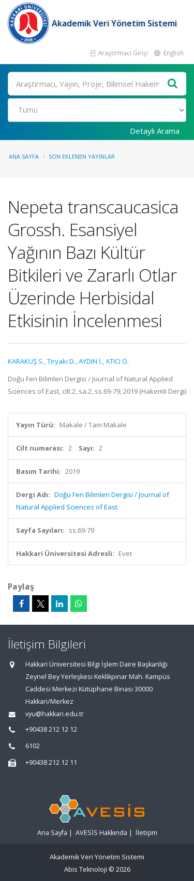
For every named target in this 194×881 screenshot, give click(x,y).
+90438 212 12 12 (51, 729)
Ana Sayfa (24, 156)
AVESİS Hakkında (101, 832)
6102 (32, 745)
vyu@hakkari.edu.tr (54, 713)
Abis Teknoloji (85, 869)
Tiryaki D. (61, 361)
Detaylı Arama (155, 131)
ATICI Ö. (117, 361)
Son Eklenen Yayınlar (82, 156)
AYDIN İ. (90, 361)
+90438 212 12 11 (51, 762)
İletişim (146, 832)
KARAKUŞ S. (26, 361)
